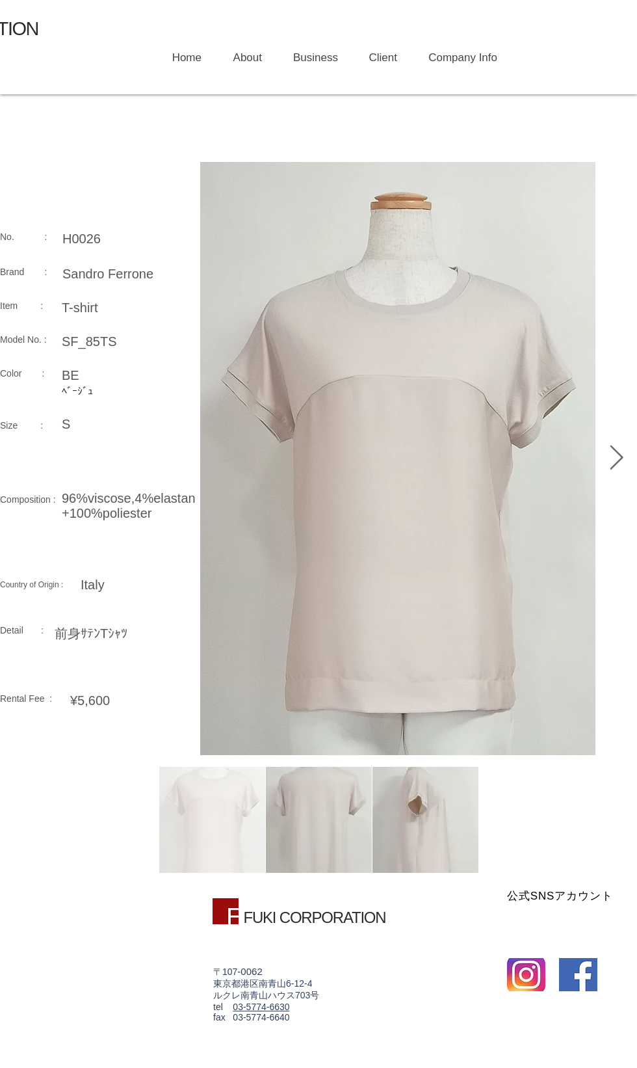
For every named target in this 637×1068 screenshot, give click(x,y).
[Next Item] (616, 458)
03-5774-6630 (261, 1007)
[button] (310, 58)
